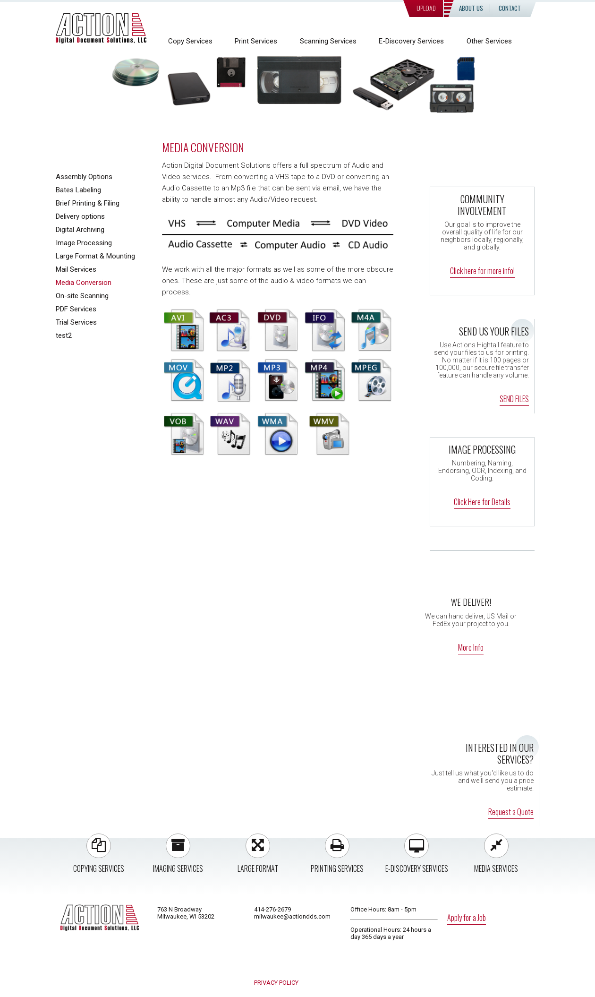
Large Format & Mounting (95, 256)
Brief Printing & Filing (87, 203)
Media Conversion (83, 282)
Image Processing (84, 243)
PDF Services (76, 309)
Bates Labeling (78, 190)
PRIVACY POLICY (276, 982)
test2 (64, 335)
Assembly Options (84, 176)
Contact (510, 8)
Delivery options (80, 216)
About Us (471, 8)
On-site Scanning (82, 296)
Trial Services (76, 322)
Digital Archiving (80, 229)
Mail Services (76, 269)
